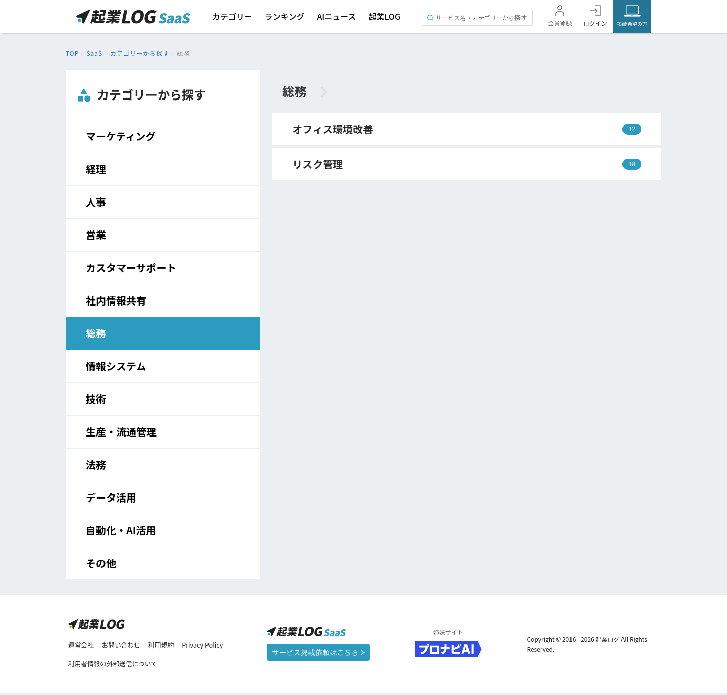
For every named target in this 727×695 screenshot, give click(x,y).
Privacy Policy (214, 646)
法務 (96, 464)
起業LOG (384, 16)
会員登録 (560, 23)
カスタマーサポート (131, 267)
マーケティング (120, 136)
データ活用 (111, 497)
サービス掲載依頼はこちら (318, 653)
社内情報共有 (116, 300)
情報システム (116, 366)
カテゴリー (232, 16)
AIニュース (336, 16)
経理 (96, 169)
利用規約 (169, 646)
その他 (101, 563)
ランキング (284, 16)
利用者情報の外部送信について (117, 665)
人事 (96, 201)
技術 (96, 398)
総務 (96, 333)
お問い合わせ (126, 646)
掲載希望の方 (632, 23)
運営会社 (82, 646)
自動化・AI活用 (121, 530)
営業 (96, 234)
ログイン (595, 23)
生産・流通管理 (121, 431)
